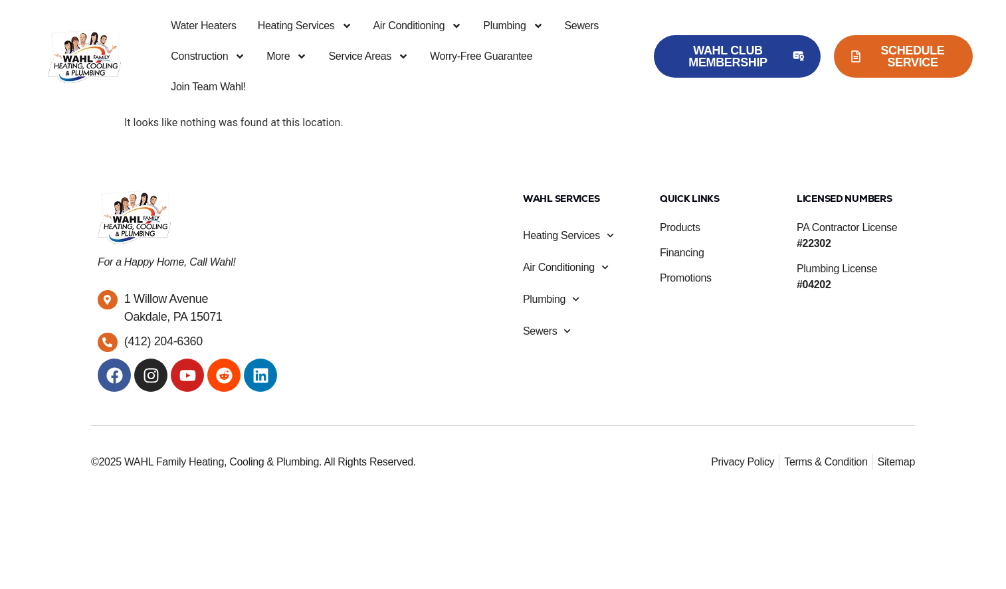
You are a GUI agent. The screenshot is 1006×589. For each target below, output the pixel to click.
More (286, 56)
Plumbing (513, 26)
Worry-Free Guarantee (481, 56)
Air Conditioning (417, 26)
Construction (208, 56)
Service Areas (368, 56)
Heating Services (305, 26)
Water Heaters (203, 25)
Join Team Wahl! (208, 86)
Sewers (582, 25)
